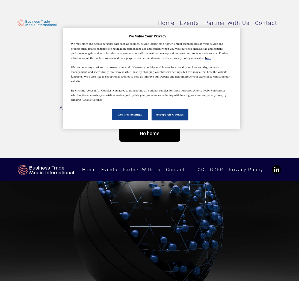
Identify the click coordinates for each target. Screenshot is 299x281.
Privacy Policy (246, 169)
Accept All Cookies (170, 114)
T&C (200, 169)
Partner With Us (227, 23)
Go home (149, 133)
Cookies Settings (130, 114)
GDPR (216, 169)
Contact (266, 23)
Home (166, 23)
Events (189, 23)
